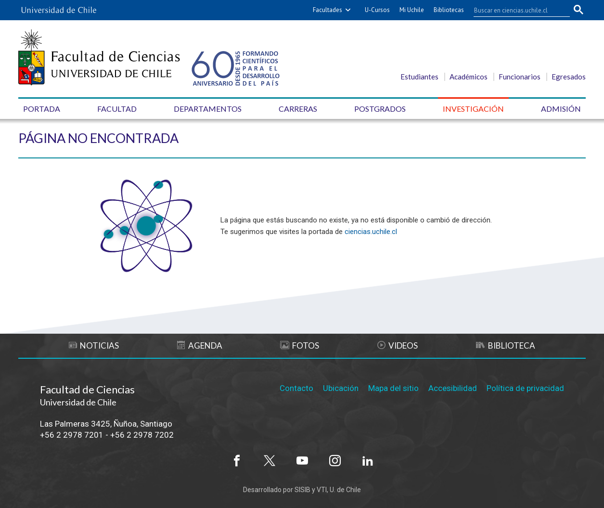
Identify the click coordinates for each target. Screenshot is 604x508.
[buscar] (516, 10)
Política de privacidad (525, 388)
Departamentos (208, 108)
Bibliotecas (449, 10)
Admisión (561, 108)
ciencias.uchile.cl (371, 231)
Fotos (299, 345)
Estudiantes (419, 76)
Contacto (296, 388)
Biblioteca (505, 345)
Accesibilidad (452, 388)
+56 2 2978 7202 (142, 435)
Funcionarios (519, 76)
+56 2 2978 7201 (71, 435)
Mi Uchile (411, 10)
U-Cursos (377, 10)
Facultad (117, 108)
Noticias (94, 345)
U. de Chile (345, 490)
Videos (397, 345)
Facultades (327, 10)
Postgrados (380, 108)
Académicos (469, 76)
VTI (322, 490)
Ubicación (341, 388)
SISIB (302, 490)
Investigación (473, 108)
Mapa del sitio (393, 388)
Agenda (199, 345)
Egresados (569, 76)
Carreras (298, 108)
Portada (41, 108)
